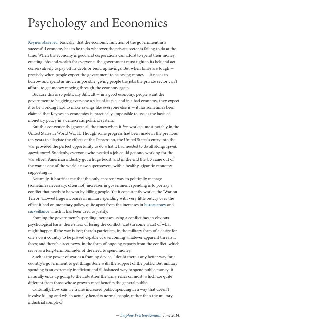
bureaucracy (155, 204)
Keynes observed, (43, 42)
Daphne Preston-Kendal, (140, 315)
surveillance (38, 211)
